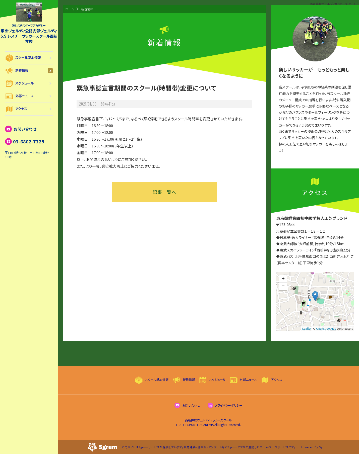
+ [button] (283, 279)
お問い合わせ (20, 129)
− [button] (283, 286)
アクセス (29, 109)
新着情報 (29, 70)
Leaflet (306, 328)
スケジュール (29, 83)
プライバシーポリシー (225, 405)
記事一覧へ (164, 192)
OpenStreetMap (326, 328)
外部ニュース (29, 96)
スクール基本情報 (29, 58)
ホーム (69, 9)
